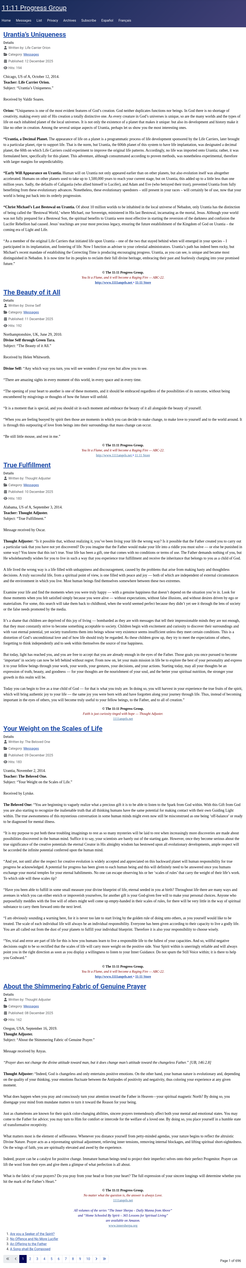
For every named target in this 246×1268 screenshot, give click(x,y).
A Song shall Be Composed (30, 1249)
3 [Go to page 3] (37, 1259)
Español (107, 20)
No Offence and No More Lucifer (34, 1239)
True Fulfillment (27, 465)
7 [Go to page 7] (66, 1259)
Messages (23, 20)
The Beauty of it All (31, 292)
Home (6, 20)
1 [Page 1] (23, 1259)
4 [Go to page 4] (44, 1259)
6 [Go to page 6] (59, 1259)
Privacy (52, 20)
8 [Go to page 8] (73, 1259)
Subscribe (88, 20)
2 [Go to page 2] (30, 1259)
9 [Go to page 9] (80, 1259)
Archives (69, 20)
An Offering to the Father (28, 1244)
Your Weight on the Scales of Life (52, 728)
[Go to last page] (104, 1259)
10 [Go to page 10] (88, 1259)
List (39, 20)
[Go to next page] (96, 1259)
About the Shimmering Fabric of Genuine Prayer (74, 986)
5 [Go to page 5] (51, 1259)
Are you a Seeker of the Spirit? (32, 1234)
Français (125, 20)
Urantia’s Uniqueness (34, 34)
